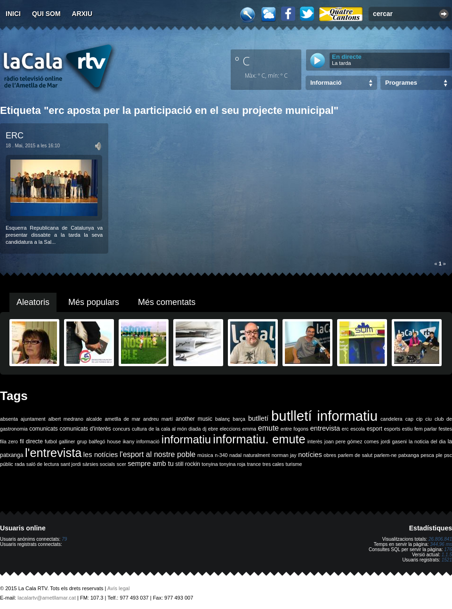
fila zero (9, 441)
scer (121, 464)
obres (329, 455)
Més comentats (166, 302)
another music (194, 419)
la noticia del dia (427, 441)
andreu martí (158, 419)
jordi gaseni (394, 441)
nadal (235, 455)
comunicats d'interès (85, 428)
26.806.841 (440, 539)
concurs (121, 429)
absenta (9, 419)
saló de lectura (42, 464)
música (205, 455)
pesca (427, 455)
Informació (325, 82)
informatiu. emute (259, 439)
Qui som (46, 13)
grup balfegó (91, 441)
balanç (222, 419)
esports (392, 429)
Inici (13, 13)
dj (204, 429)
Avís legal (118, 588)
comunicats (43, 428)
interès (315, 441)
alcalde (94, 419)
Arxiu (82, 13)
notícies (310, 454)
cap (409, 419)
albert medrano (65, 419)
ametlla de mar (122, 419)
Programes (401, 82)
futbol (51, 441)
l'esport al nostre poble (157, 454)
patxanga (408, 455)
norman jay (284, 455)
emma (249, 429)
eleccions (230, 429)
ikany (129, 441)
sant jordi (71, 464)
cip (419, 419)
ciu (428, 419)
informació (148, 441)
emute (268, 428)
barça (239, 419)
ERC (15, 135)
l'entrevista (53, 452)
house (114, 441)
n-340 (221, 455)
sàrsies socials (98, 464)
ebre (213, 429)
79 (64, 539)
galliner (67, 441)
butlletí (258, 418)
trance (254, 464)
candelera (391, 419)
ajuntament (33, 419)
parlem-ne (385, 455)
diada (194, 429)
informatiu (186, 439)
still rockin (187, 464)
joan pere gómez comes (351, 441)
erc (345, 429)
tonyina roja (232, 464)
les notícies (100, 454)
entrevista (325, 428)
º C (242, 61)
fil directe (31, 441)
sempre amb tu (151, 463)
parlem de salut (355, 455)
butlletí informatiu (324, 416)
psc (448, 455)
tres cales (273, 464)
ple (439, 455)
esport (374, 428)
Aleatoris (32, 302)
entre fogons (294, 429)
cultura (139, 429)
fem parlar (425, 429)
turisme (293, 464)
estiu (407, 429)
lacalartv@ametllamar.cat (46, 598)
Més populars (93, 302)
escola (357, 429)
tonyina (210, 464)
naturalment (256, 455)
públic (6, 464)
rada (19, 464)
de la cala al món (168, 429)
